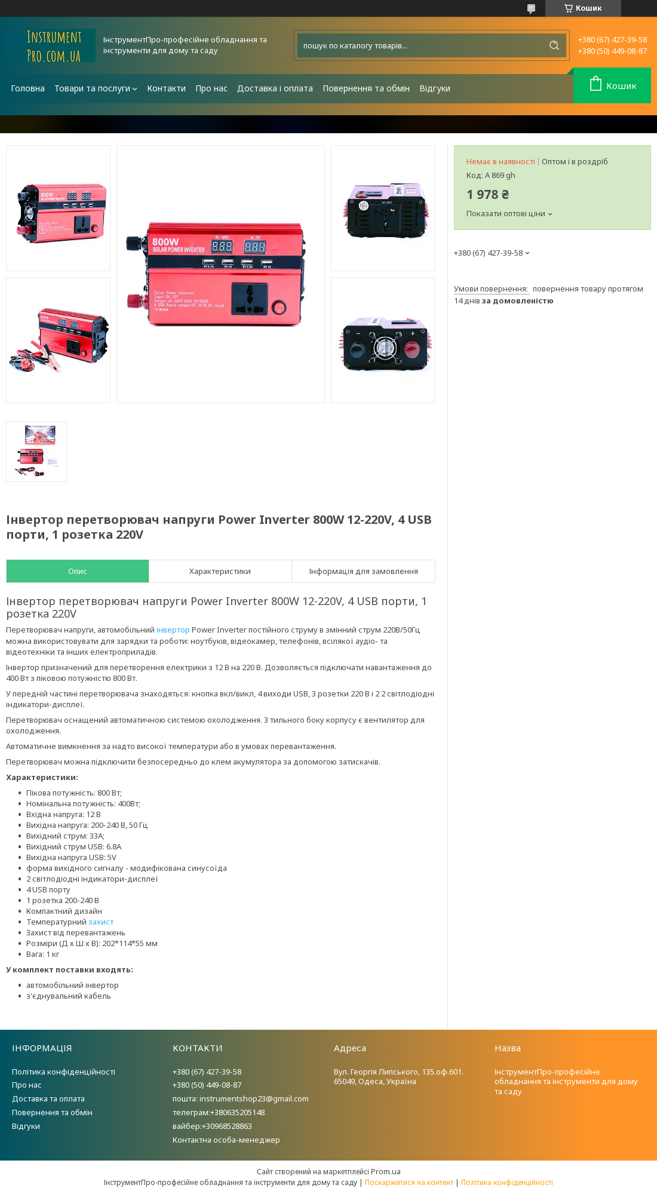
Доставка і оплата (275, 88)
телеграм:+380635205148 (219, 1112)
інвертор (173, 629)
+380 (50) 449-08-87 (207, 1084)
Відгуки (434, 88)
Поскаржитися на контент (409, 1182)
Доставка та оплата (48, 1098)
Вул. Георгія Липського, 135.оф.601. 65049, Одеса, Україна (398, 1076)
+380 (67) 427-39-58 (207, 1071)
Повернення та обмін (366, 88)
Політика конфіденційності (63, 1071)
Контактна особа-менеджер (226, 1139)
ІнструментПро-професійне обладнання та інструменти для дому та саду (566, 1081)
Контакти (166, 88)
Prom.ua (386, 1171)
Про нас (211, 88)
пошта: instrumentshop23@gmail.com (241, 1098)
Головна (28, 88)
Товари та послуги (92, 88)
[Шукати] (554, 45)
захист (100, 921)
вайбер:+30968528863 (212, 1126)
